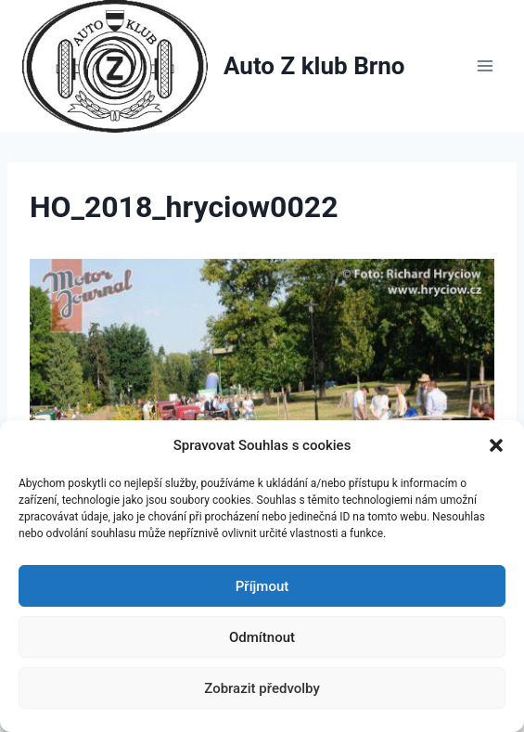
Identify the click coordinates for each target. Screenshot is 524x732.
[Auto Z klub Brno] (213, 66)
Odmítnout (262, 637)
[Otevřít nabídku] (484, 66)
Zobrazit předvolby (262, 688)
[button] (496, 445)
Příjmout (262, 586)
